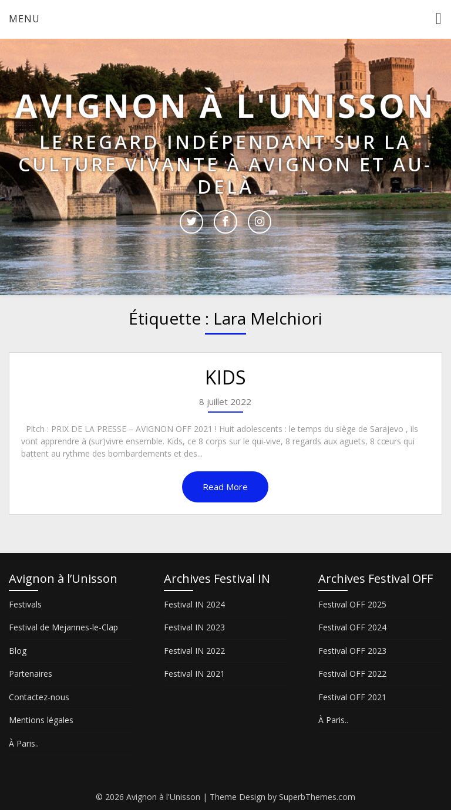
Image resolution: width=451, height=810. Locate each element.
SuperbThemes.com (317, 796)
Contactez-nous (39, 697)
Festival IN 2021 (194, 673)
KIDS (225, 377)
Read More (225, 486)
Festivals (25, 604)
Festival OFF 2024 (352, 627)
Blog (17, 650)
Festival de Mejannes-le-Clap (63, 627)
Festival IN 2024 (194, 604)
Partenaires (30, 673)
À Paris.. (24, 743)
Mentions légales (41, 719)
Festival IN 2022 (194, 650)
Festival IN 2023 (194, 627)
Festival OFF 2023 (352, 650)
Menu (24, 18)
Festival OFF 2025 (352, 604)
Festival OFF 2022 (352, 673)
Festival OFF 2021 (352, 697)
